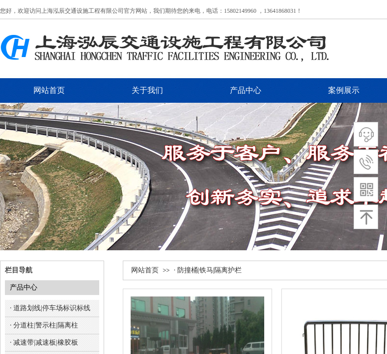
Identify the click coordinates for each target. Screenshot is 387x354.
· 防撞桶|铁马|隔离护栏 (208, 270)
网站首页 (145, 270)
